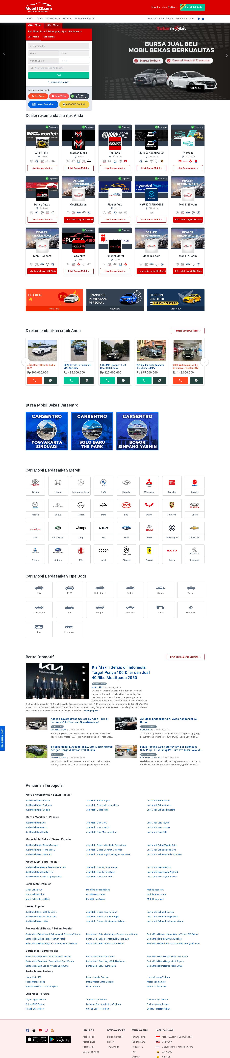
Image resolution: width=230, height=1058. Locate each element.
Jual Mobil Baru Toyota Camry (100, 872)
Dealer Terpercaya (78, 96)
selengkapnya (91, 710)
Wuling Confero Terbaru (97, 1009)
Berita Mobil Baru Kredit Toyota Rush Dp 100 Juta (50, 961)
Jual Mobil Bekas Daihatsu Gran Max (104, 850)
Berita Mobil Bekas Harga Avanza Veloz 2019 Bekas (172, 934)
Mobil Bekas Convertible (38, 899)
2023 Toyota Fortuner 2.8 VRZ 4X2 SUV (77, 366)
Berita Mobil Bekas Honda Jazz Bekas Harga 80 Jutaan (174, 943)
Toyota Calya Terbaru (96, 999)
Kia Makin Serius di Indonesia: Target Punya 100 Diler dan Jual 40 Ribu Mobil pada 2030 (121, 672)
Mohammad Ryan (59, 730)
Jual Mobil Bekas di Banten (160, 912)
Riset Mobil (88, 1047)
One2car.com (168, 1047)
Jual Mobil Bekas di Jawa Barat (101, 912)
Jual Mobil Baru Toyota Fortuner (101, 867)
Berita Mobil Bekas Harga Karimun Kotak (46, 939)
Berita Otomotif (99, 683)
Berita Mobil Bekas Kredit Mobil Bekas (105, 943)
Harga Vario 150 (33, 977)
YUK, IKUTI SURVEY (2, 738)
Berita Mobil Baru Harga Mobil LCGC (164, 966)
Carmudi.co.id (186, 1037)
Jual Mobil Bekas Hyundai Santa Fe (164, 854)
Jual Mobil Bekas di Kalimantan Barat (165, 921)
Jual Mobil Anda (91, 1052)
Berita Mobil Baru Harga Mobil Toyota (165, 961)
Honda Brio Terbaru (35, 1009)
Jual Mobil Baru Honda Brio (99, 876)
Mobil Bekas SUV (34, 889)
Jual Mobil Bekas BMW (158, 800)
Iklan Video (58, 96)
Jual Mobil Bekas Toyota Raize (162, 845)
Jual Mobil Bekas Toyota (98, 800)
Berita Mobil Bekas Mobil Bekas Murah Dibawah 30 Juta (53, 934)
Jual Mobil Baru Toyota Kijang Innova (44, 876)
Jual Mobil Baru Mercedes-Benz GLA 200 (46, 867)
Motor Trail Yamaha (156, 986)
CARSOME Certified (74, 104)
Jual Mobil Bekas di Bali (37, 921)
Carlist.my (167, 1042)
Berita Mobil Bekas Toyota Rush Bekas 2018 (107, 939)
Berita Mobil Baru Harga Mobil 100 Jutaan (167, 956)
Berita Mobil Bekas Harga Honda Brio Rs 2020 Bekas (51, 943)
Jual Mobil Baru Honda (37, 832)
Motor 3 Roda (93, 986)
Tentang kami (138, 1037)
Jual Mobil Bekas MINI (97, 810)
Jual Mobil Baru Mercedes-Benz (102, 832)
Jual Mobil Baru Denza (37, 827)
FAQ (134, 1052)
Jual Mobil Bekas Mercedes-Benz (102, 805)
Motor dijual (89, 1042)
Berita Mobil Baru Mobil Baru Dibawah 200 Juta (49, 956)
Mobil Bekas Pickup (35, 894)
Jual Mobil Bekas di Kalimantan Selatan (105, 921)
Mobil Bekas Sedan (95, 894)
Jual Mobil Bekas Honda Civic (161, 850)
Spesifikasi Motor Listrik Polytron (42, 986)
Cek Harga (49, 36)
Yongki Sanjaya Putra (150, 758)
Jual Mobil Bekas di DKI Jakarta (41, 912)
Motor (53, 25)
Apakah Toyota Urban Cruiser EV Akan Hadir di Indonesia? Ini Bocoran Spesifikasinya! (79, 720)
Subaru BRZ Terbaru (35, 1004)
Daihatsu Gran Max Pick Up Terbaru (103, 1004)
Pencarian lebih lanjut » (59, 82)
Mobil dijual (88, 1037)
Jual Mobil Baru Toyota (158, 822)
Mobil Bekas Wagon (96, 899)
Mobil (34, 25)
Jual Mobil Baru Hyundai (98, 827)
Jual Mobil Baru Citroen (158, 827)
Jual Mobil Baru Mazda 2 (159, 867)
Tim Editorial (113, 1047)
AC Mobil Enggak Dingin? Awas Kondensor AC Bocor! (169, 720)
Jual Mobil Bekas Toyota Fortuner (42, 845)
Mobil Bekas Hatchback (98, 889)
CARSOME (167, 1052)
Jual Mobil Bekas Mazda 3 (39, 854)
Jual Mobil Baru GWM (96, 822)
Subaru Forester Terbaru (159, 1009)
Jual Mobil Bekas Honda (38, 800)
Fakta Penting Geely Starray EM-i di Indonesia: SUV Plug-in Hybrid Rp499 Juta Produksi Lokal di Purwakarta (170, 748)
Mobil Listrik (57, 726)
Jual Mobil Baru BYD (157, 832)
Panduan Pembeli (148, 726)
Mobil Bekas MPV (155, 889)
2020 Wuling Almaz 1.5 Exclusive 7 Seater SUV (185, 366)
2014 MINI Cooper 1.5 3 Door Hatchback (113, 366)
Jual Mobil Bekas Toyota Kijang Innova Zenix (108, 854)
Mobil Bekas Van (155, 899)
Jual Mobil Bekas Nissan (159, 805)
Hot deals (37, 96)
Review (110, 1042)
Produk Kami (138, 1047)
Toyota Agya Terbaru (36, 999)
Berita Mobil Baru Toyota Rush (101, 966)
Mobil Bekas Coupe (156, 894)
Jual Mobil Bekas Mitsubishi (161, 810)
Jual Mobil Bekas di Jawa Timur (41, 916)
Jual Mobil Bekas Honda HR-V (40, 850)
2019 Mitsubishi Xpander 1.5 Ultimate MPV (150, 366)
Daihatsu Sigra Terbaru (158, 1004)
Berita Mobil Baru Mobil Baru (100, 956)
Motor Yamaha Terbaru (97, 977)
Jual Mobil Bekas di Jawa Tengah (102, 916)
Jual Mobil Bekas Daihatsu (39, 805)
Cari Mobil (33, 36)
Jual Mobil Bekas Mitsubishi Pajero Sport (106, 845)
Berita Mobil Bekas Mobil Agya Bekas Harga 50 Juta (111, 934)
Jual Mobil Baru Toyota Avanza (162, 876)
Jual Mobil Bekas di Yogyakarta (162, 916)
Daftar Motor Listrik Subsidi (100, 982)
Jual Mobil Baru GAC (36, 822)
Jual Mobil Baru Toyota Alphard (162, 872)
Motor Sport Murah (156, 982)
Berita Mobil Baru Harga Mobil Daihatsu (105, 961)
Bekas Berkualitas (42, 104)
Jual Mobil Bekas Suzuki (38, 810)
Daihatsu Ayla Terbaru (157, 999)
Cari (59, 75)
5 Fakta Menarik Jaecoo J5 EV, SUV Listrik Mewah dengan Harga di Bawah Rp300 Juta (82, 748)
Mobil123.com (169, 1037)
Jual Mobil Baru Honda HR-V (39, 872)
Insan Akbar (97, 687)
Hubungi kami (138, 1042)
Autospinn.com (185, 1047)
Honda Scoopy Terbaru (158, 977)
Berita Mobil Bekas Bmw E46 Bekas (164, 939)
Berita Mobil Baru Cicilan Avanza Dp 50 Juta (47, 966)
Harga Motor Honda (35, 982)
